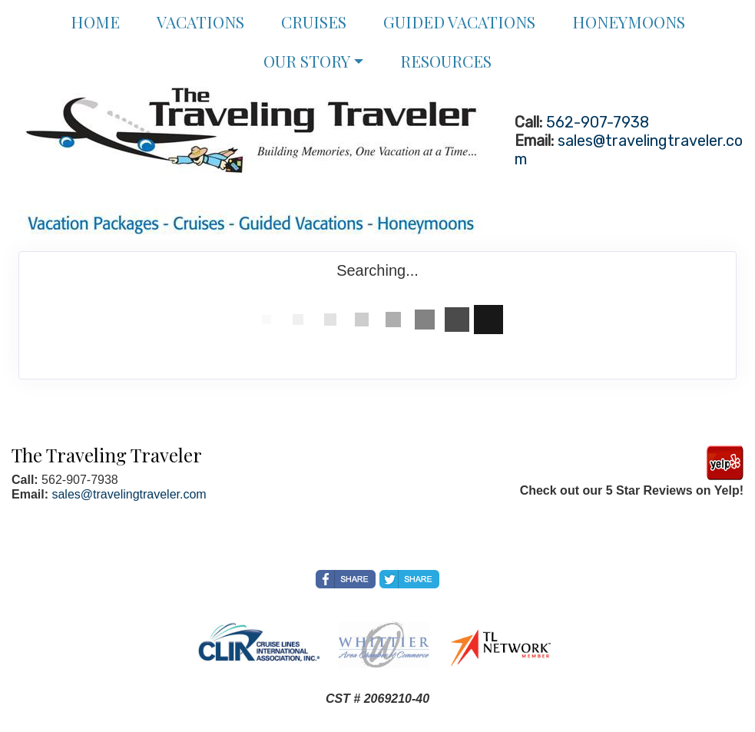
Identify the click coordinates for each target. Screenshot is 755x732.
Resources (446, 60)
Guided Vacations (459, 21)
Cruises (313, 21)
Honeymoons (628, 21)
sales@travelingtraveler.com (128, 494)
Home (95, 21)
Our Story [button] (306, 60)
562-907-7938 (597, 122)
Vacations (200, 21)
